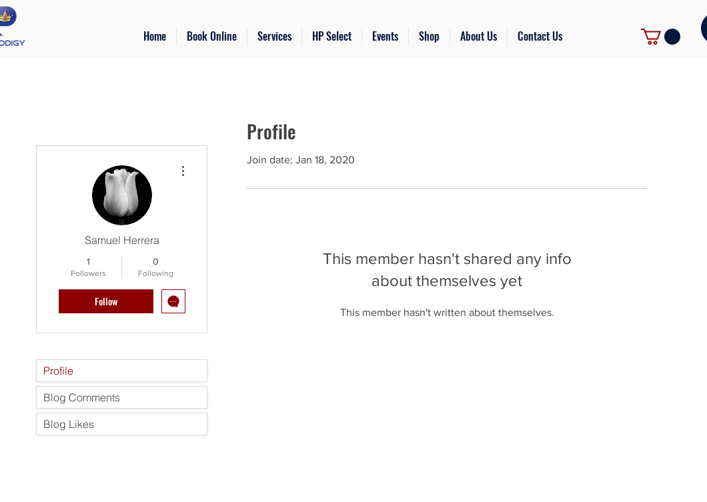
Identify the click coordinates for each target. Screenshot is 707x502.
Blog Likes (68, 424)
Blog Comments (81, 397)
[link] (660, 37)
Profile (58, 370)
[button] (274, 36)
